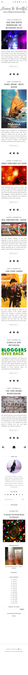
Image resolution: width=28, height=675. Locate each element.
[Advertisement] (16, 640)
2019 (14, 609)
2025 (14, 598)
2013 (13, 620)
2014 (13, 618)
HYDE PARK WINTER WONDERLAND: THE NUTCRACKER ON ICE (14, 25)
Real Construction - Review (14, 219)
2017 (13, 612)
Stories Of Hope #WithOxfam (14, 343)
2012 (13, 621)
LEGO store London (14, 271)
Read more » (14, 66)
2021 (14, 605)
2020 (14, 607)
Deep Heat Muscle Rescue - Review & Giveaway (14, 586)
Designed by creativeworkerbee (14, 673)
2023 (14, 602)
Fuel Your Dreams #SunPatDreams (14, 392)
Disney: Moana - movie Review (14, 85)
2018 (14, 611)
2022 (14, 603)
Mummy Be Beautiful (12, 671)
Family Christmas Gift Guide (14, 163)
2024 (14, 600)
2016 (13, 614)
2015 (13, 616)
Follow (14, 635)
